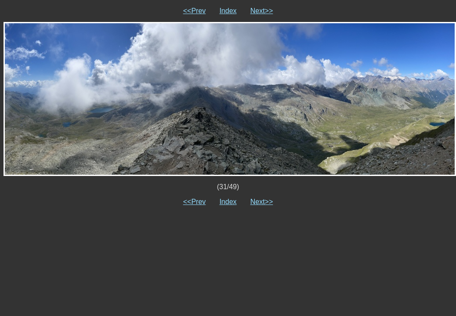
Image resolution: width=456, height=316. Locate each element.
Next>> (261, 10)
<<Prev (194, 10)
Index (227, 10)
